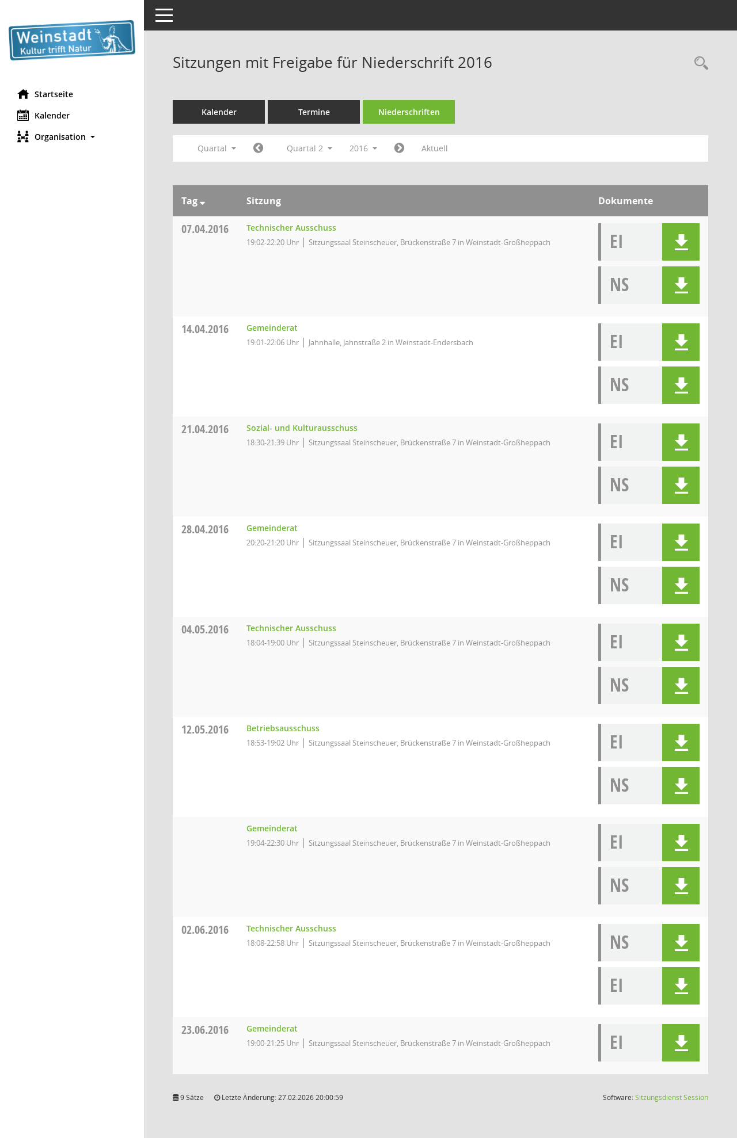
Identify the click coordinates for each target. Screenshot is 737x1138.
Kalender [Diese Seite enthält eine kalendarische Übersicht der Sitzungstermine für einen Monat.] (43, 115)
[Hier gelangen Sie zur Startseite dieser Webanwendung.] (72, 40)
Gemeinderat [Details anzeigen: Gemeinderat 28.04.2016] (272, 527)
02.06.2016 (205, 929)
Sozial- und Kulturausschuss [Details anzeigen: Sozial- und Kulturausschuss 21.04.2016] (302, 427)
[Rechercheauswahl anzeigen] (698, 63)
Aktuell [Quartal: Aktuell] (434, 148)
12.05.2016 (205, 729)
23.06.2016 (205, 1029)
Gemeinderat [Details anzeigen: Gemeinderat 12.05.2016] (272, 828)
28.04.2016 (205, 529)
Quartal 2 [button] (309, 148)
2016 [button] (363, 148)
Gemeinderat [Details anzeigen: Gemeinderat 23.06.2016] (272, 1028)
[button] (72, 136)
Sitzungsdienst (671, 1097)
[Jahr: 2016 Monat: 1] (258, 148)
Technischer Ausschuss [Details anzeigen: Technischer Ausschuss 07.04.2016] (291, 227)
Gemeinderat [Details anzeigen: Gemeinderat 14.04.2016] (272, 327)
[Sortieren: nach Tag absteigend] (202, 200)
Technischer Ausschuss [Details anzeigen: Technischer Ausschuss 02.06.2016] (291, 928)
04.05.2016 (205, 629)
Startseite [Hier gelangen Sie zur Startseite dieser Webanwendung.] (45, 94)
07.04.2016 (205, 228)
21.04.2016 (205, 429)
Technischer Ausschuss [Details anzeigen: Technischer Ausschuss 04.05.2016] (291, 628)
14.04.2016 (205, 329)
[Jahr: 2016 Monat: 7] (399, 148)
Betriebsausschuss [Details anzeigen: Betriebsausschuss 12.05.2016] (283, 728)
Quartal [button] (216, 148)
